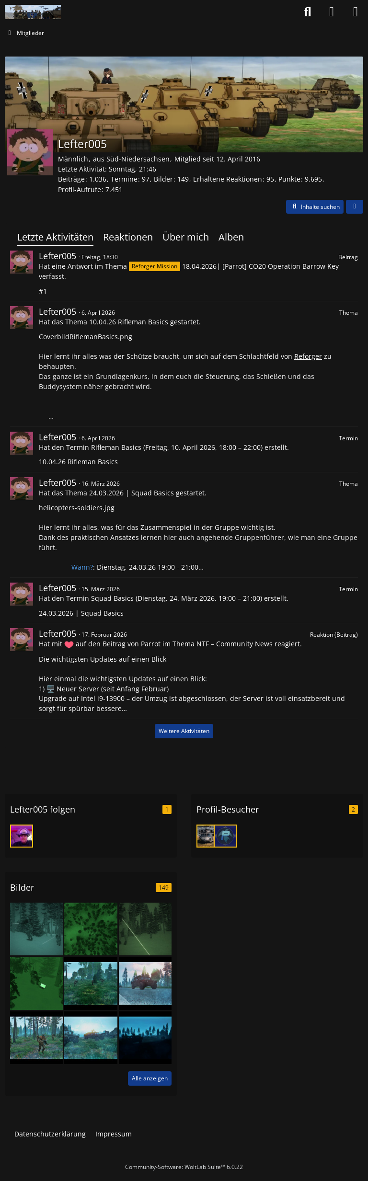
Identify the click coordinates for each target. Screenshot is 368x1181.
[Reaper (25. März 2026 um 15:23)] (207, 836)
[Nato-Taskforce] (33, 12)
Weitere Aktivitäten (184, 731)
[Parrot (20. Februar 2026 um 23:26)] (225, 836)
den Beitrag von (124, 643)
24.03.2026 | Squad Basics (131, 492)
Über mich (185, 236)
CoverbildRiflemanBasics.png (85, 336)
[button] (315, 207)
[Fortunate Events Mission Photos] (90, 982)
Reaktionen (128, 236)
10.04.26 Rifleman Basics (128, 321)
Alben (231, 236)
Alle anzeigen (150, 1078)
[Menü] (355, 12)
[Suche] (307, 12)
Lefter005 (57, 256)
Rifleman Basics (116, 447)
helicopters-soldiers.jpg (77, 507)
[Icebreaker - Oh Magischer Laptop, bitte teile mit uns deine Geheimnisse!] (36, 982)
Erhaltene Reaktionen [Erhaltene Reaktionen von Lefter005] (227, 178)
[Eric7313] (21, 836)
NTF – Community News (234, 643)
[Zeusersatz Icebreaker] (36, 928)
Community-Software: (184, 1167)
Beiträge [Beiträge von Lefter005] (71, 178)
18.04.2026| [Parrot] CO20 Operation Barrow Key (260, 266)
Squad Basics (112, 598)
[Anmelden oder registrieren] (331, 12)
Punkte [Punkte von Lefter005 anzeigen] (289, 178)
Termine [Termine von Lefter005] (124, 178)
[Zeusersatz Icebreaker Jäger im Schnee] (90, 928)
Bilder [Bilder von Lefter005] (163, 178)
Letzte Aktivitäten (55, 236)
